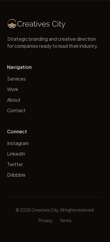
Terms (66, 220)
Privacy (45, 220)
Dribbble (16, 175)
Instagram (18, 143)
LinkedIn (16, 154)
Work (12, 89)
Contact (16, 110)
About (14, 100)
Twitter (15, 164)
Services (16, 79)
